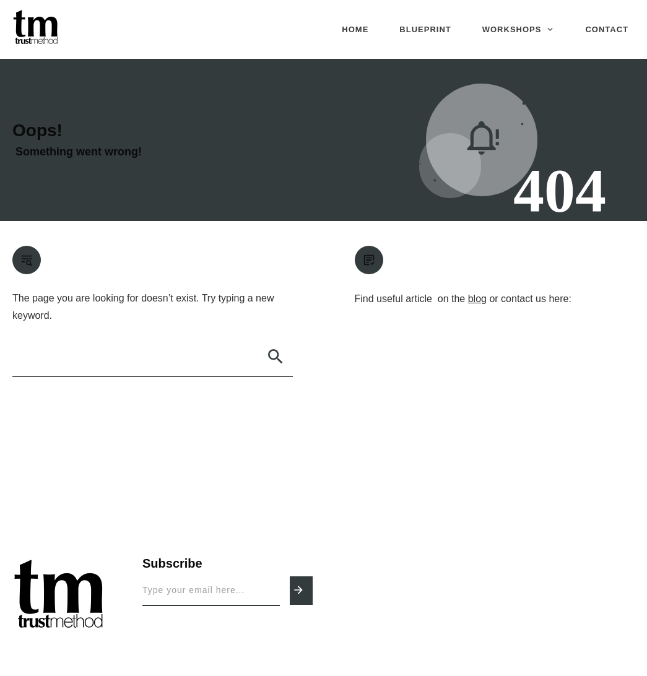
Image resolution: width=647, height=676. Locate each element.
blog (477, 298)
